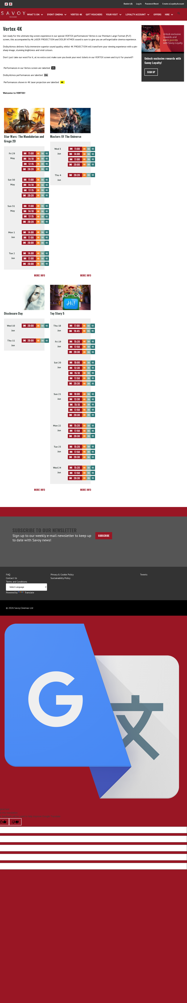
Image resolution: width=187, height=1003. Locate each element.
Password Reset (152, 4)
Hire (167, 14)
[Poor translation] (15, 821)
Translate (26, 592)
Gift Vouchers (94, 14)
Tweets (143, 574)
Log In (138, 4)
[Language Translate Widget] (26, 587)
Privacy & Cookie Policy (62, 574)
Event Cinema (55, 14)
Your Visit (112, 14)
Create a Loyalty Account (173, 4)
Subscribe (103, 535)
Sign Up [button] (151, 72)
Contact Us (11, 578)
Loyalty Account (136, 14)
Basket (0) (128, 4)
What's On (33, 14)
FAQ (8, 574)
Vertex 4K (76, 14)
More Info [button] (39, 275)
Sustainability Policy (60, 578)
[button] (6, 4)
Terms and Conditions (16, 581)
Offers (157, 14)
